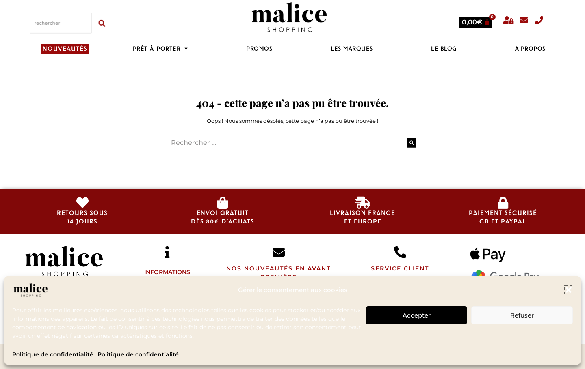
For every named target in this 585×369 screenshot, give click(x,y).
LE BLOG (444, 48)
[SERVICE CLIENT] (400, 252)
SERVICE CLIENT (400, 268)
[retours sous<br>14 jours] (82, 203)
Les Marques (352, 48)
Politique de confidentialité (52, 354)
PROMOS (259, 48)
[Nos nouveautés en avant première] (279, 252)
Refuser (522, 315)
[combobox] (61, 23)
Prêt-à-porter (160, 48)
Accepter (417, 315)
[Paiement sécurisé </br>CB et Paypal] (503, 203)
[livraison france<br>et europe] (363, 203)
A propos (530, 48)
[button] (569, 290)
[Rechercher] (102, 23)
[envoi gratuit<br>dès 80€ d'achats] (223, 203)
